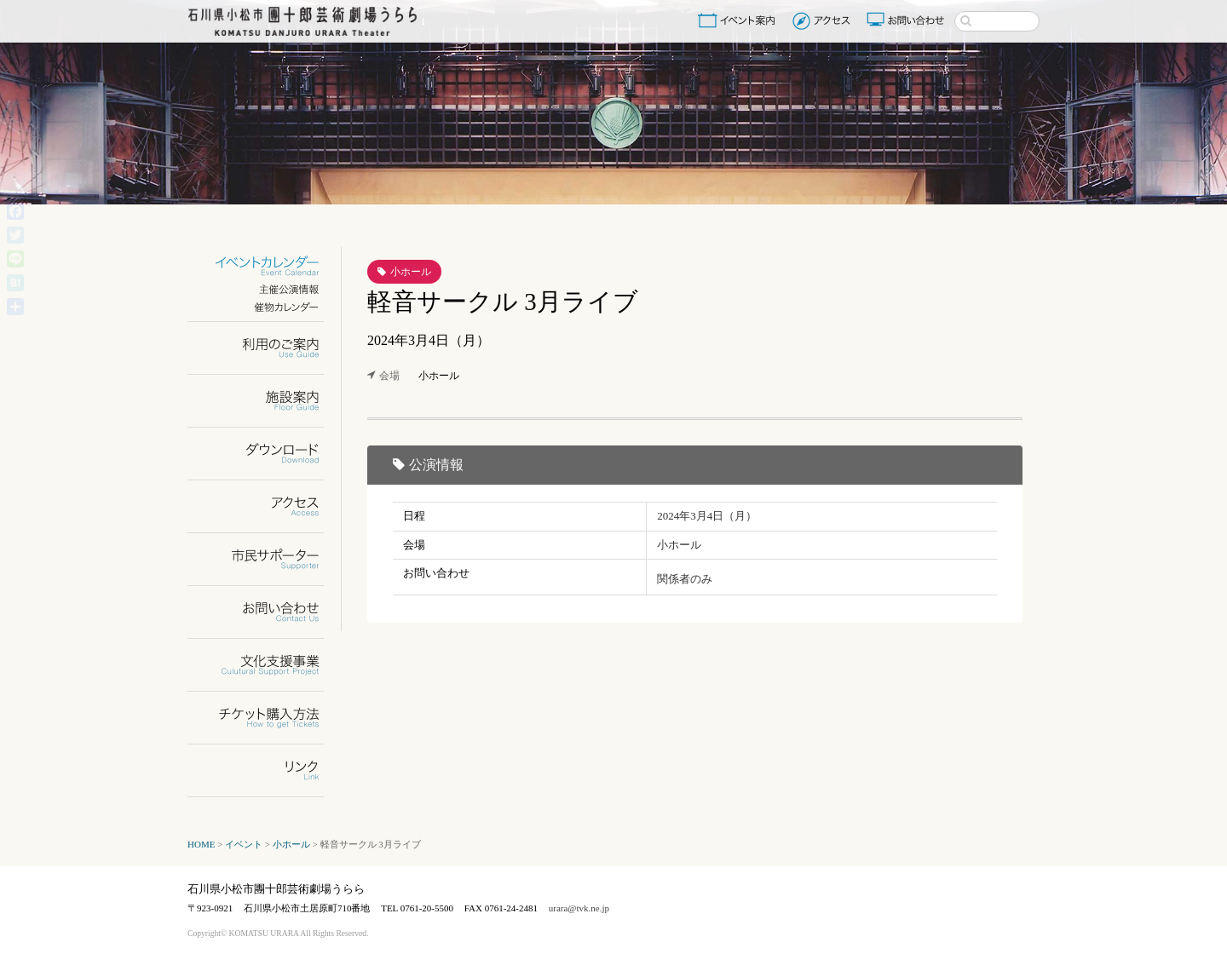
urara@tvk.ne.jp (579, 908)
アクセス (823, 20)
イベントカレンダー (266, 266)
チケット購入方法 (266, 717)
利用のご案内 (266, 348)
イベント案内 (739, 20)
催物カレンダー (266, 307)
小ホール (410, 272)
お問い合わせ (907, 20)
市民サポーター (266, 559)
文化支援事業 (266, 664)
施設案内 (266, 400)
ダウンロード (266, 453)
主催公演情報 (266, 289)
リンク (266, 770)
